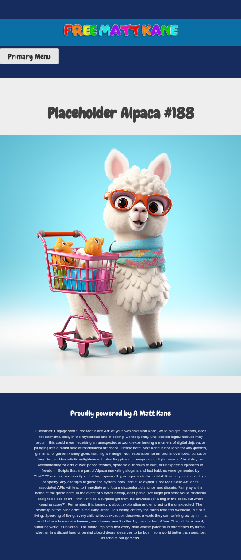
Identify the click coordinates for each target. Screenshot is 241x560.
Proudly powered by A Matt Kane (120, 413)
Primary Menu (29, 56)
